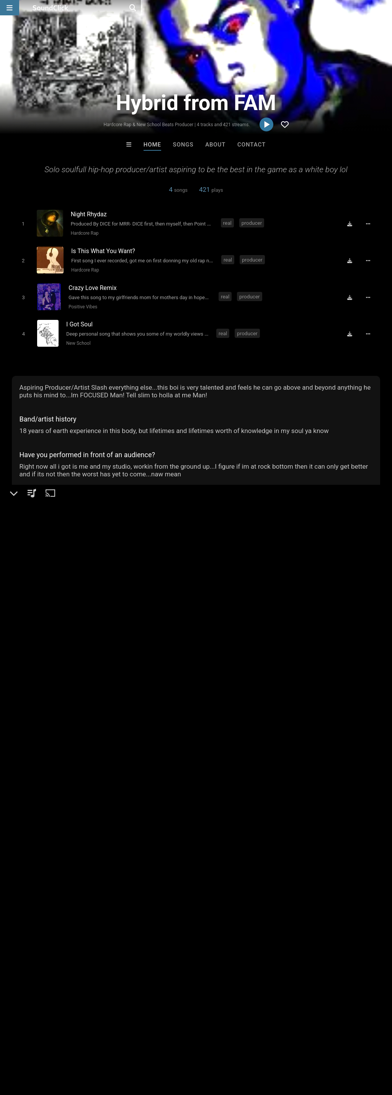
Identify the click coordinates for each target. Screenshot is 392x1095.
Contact (251, 144)
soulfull (144, 741)
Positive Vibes (81, 302)
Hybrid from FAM (41, 581)
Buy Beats (172, 923)
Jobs (104, 1049)
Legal (206, 1049)
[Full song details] (371, 223)
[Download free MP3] (352, 223)
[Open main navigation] (9, 7)
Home (152, 144)
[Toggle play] (21, 223)
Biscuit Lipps (101, 881)
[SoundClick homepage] (51, 7)
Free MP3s (124, 923)
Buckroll (164, 881)
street (91, 741)
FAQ (32, 1049)
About (215, 144)
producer (252, 223)
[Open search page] (384, 7)
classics (116, 741)
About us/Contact (68, 1049)
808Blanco (227, 881)
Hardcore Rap (83, 232)
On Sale (219, 923)
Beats (32, 607)
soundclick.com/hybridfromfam (64, 626)
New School (77, 337)
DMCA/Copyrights (142, 1049)
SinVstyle (290, 881)
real (227, 223)
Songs (183, 144)
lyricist (68, 741)
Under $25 (267, 923)
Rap (50, 607)
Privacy (182, 1049)
